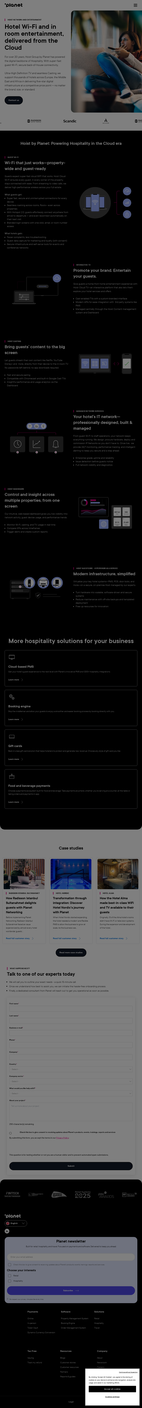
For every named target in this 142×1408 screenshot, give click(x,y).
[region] (112, 1387)
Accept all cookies (112, 1389)
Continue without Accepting (128, 1372)
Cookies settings (112, 1397)
